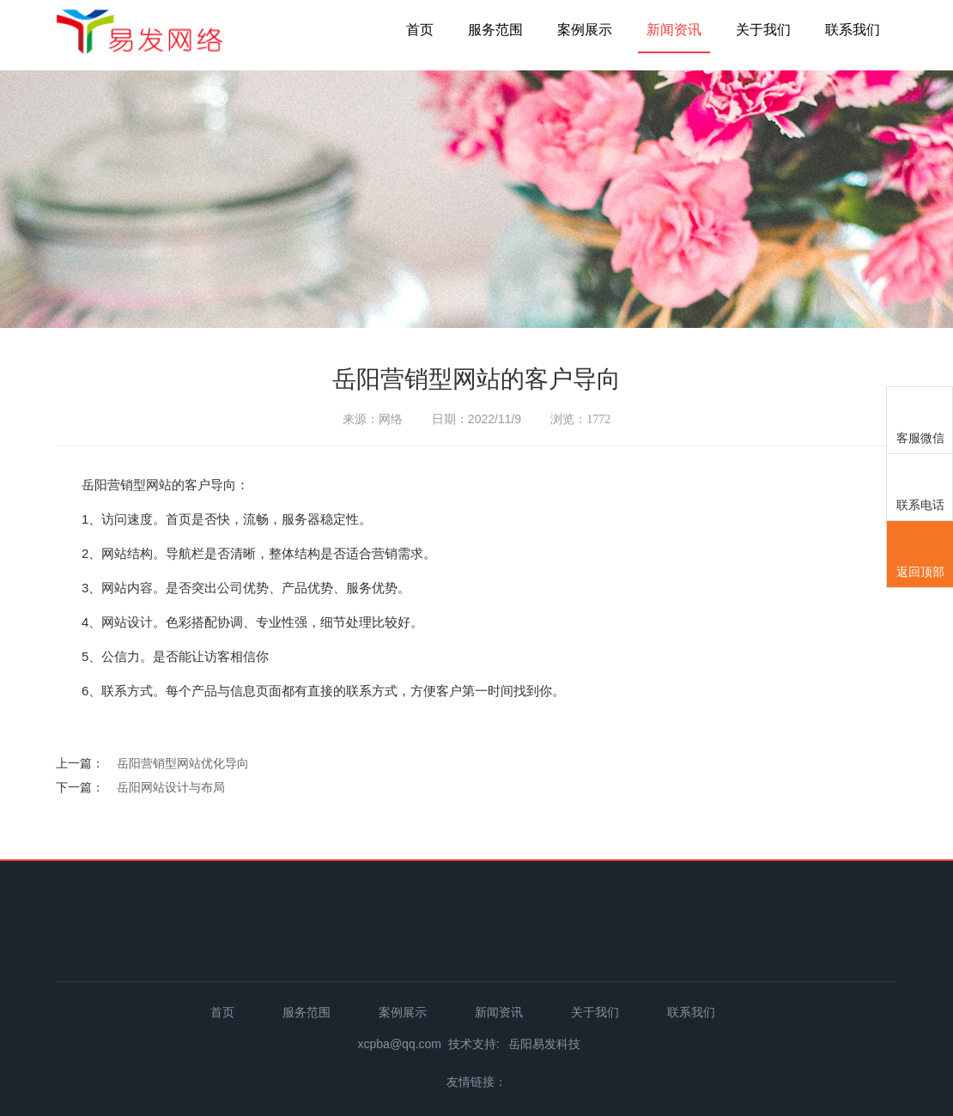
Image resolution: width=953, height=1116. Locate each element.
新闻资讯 (673, 29)
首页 (420, 29)
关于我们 (763, 29)
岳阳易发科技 (544, 1044)
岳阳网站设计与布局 (171, 787)
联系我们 (852, 29)
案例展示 (584, 29)
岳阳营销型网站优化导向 (183, 763)
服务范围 (495, 29)
